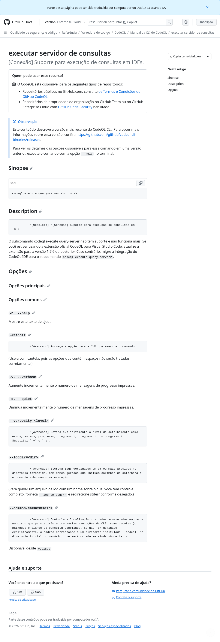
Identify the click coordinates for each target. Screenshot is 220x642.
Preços (90, 626)
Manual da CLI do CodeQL (148, 32)
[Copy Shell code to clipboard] (140, 183)
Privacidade (62, 626)
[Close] (207, 6)
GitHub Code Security (75, 107)
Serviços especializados (114, 626)
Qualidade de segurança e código (33, 32)
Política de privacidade (22, 600)
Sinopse (21, 167)
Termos (45, 626)
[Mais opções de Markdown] (207, 56)
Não (36, 592)
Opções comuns (28, 299)
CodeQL (120, 32)
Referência (69, 32)
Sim (17, 592)
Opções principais (30, 286)
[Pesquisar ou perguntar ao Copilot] (130, 22)
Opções (20, 271)
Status (77, 626)
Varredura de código (95, 32)
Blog (137, 626)
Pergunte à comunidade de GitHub (138, 591)
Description (25, 210)
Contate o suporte (127, 597)
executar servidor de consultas (192, 32)
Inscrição (206, 22)
